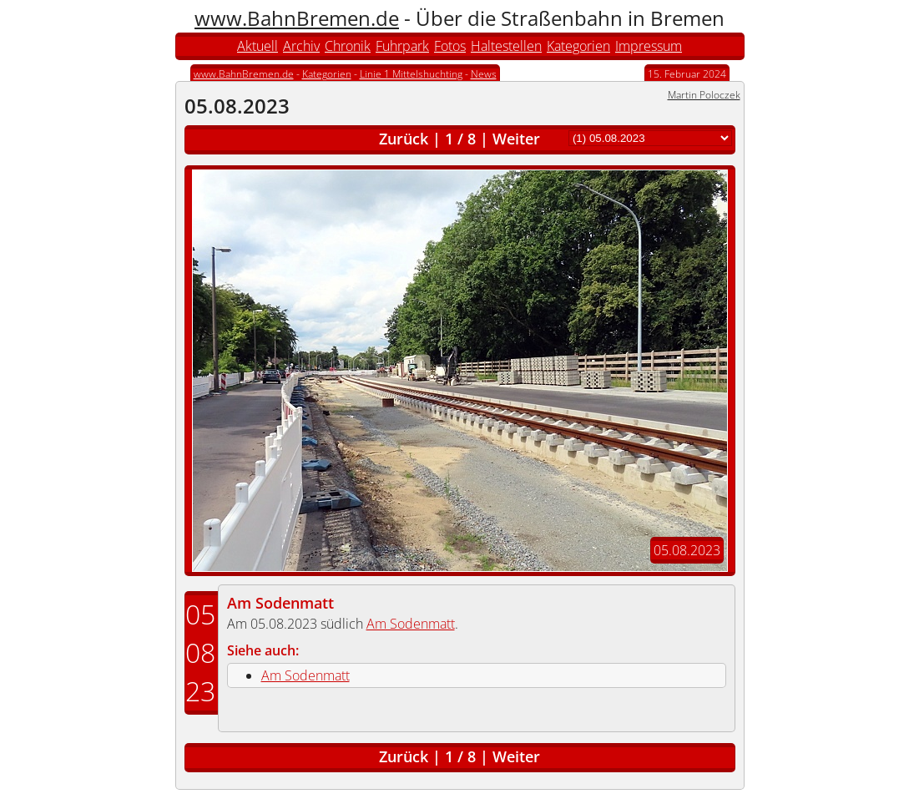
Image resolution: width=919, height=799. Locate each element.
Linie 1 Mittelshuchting (411, 74)
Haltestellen (506, 46)
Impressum (648, 46)
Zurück (403, 139)
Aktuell (257, 46)
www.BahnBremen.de (296, 18)
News (484, 74)
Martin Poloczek (704, 95)
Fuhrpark (402, 46)
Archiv (301, 46)
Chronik (348, 46)
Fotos (450, 46)
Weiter (516, 139)
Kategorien (578, 46)
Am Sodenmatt (280, 603)
